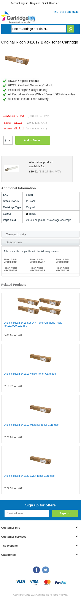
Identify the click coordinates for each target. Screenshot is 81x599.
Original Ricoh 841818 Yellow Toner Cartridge (30, 373)
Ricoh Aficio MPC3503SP (10, 269)
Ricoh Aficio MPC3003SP (10, 260)
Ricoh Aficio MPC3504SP (63, 269)
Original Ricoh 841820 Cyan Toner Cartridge (29, 475)
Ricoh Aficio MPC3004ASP (37, 260)
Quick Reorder (50, 3)
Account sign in (19, 3)
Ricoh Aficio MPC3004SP (63, 260)
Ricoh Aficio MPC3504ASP (37, 269)
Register (35, 3)
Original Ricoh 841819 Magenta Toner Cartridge (31, 424)
